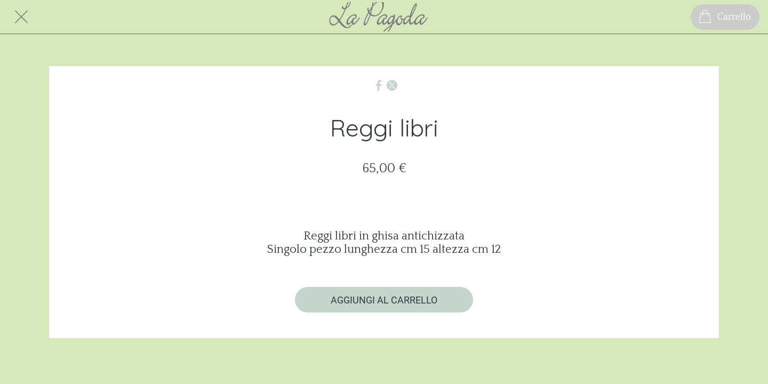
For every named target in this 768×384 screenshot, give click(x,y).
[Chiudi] (21, 17)
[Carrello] (725, 17)
